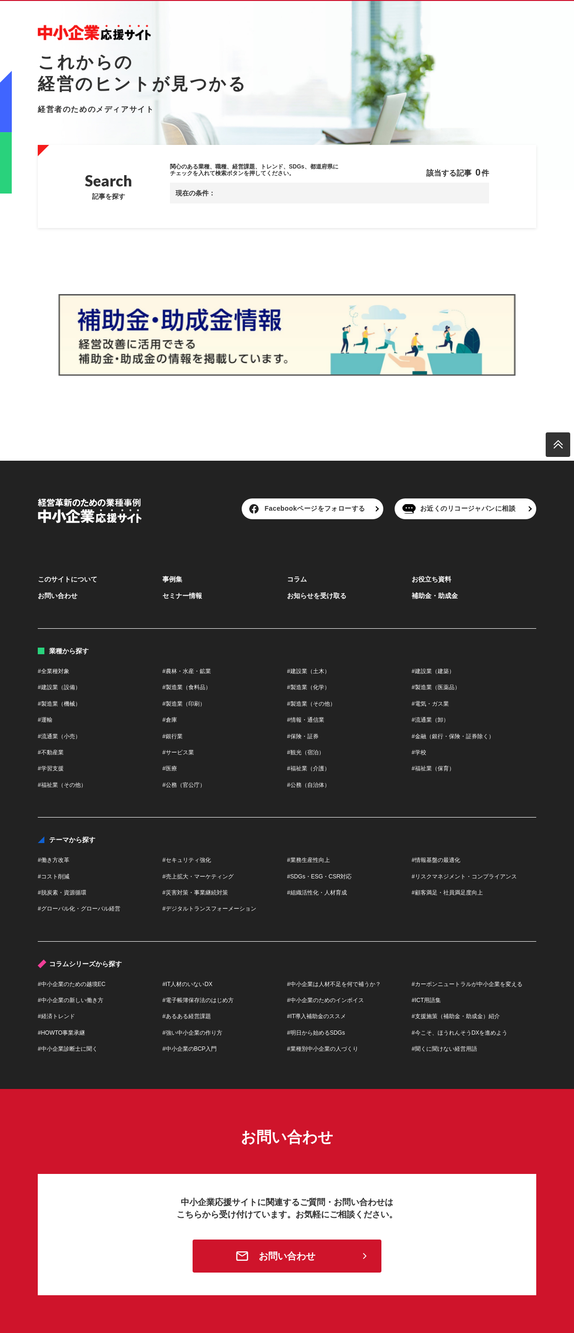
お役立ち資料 (431, 579)
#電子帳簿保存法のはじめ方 (198, 1000)
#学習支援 (51, 768)
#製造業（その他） (311, 703)
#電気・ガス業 (430, 703)
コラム (297, 579)
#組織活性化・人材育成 (317, 892)
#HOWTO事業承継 (61, 1032)
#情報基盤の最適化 (436, 860)
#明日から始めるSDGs (316, 1032)
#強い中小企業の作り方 (192, 1032)
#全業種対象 (53, 671)
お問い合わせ (57, 595)
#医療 (169, 768)
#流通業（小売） (59, 736)
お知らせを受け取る (316, 595)
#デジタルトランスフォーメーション (209, 908)
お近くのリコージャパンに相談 (467, 508)
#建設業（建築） (433, 671)
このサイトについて (67, 579)
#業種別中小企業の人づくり (322, 1049)
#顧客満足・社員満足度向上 (447, 892)
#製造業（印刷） (183, 703)
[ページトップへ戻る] (558, 444)
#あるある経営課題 (186, 1016)
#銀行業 (172, 736)
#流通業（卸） (430, 720)
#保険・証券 (303, 736)
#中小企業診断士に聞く (68, 1049)
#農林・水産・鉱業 (186, 671)
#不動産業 (51, 752)
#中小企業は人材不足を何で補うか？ (334, 984)
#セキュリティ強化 (186, 860)
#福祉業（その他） (62, 785)
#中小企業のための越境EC (71, 984)
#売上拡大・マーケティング (198, 876)
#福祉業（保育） (433, 768)
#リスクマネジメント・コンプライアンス (464, 876)
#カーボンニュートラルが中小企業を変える (467, 984)
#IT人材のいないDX (187, 984)
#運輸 (45, 720)
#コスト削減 (53, 876)
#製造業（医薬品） (436, 687)
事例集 (172, 579)
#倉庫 (169, 720)
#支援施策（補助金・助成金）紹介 (456, 1016)
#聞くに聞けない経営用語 (444, 1049)
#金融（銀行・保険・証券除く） (453, 736)
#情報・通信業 (305, 720)
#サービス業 (178, 752)
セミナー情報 (182, 595)
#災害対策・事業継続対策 (195, 892)
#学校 (419, 752)
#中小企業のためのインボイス (325, 1000)
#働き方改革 (53, 860)
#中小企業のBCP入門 (189, 1049)
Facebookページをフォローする (315, 508)
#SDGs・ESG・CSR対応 (319, 876)
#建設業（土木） (308, 671)
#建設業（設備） (59, 687)
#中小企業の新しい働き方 (70, 1000)
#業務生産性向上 (308, 860)
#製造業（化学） (308, 687)
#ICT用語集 (426, 1000)
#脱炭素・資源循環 (62, 892)
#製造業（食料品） (186, 687)
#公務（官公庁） (183, 785)
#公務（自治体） (308, 785)
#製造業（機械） (59, 703)
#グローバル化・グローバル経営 (79, 908)
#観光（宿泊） (305, 752)
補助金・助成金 (435, 595)
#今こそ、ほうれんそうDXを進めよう (459, 1032)
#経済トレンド (56, 1016)
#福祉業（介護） (308, 768)
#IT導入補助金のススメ (316, 1016)
